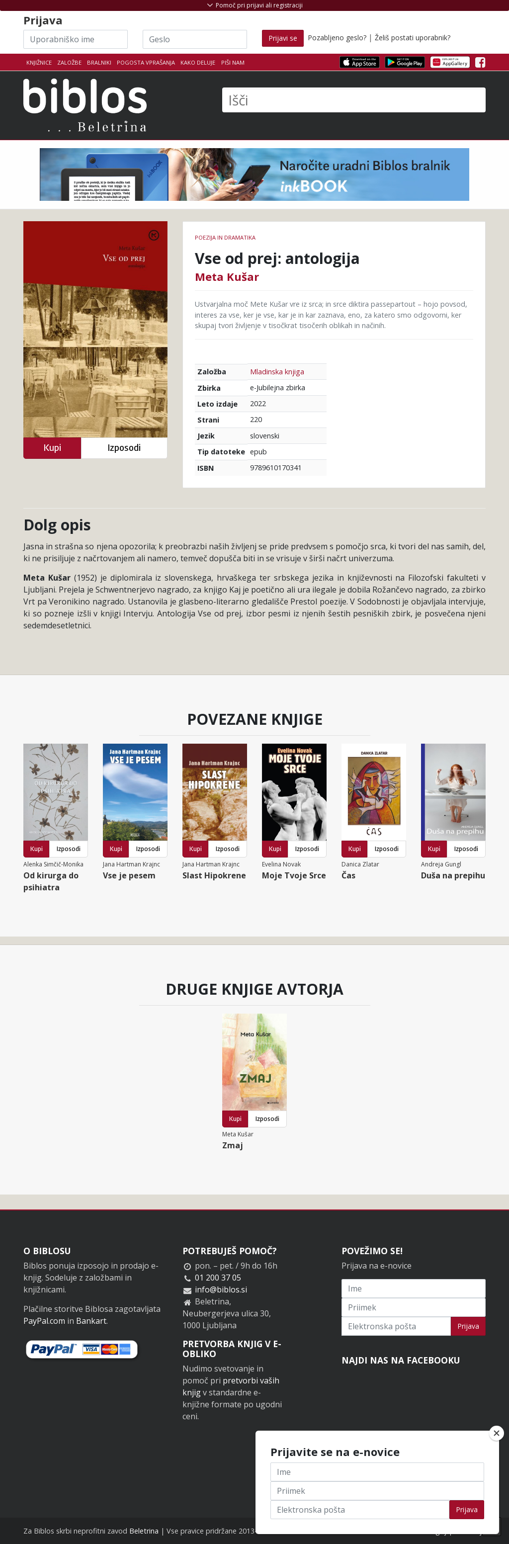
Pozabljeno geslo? (337, 37)
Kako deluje (197, 62)
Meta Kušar (227, 276)
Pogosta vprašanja (146, 62)
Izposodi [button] (124, 447)
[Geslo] (195, 39)
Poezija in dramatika (225, 237)
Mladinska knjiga (277, 371)
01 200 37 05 (218, 1277)
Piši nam (233, 62)
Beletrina (144, 1531)
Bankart (91, 1320)
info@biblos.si (221, 1289)
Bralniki (99, 62)
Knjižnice (39, 62)
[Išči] (354, 99)
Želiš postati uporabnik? (412, 37)
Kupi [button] (52, 447)
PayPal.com (44, 1320)
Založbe (69, 62)
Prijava (468, 1326)
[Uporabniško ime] (75, 39)
